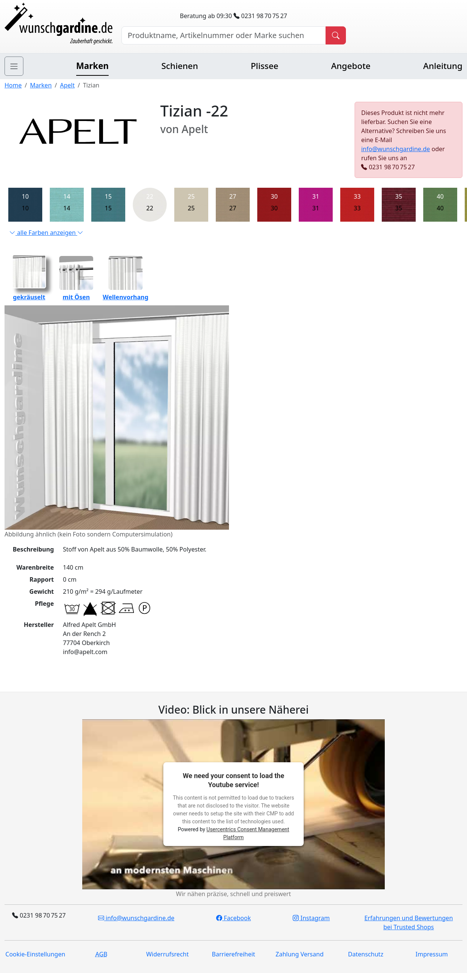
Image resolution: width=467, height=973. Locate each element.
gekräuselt (29, 292)
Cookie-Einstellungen (35, 954)
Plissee (264, 66)
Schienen (179, 66)
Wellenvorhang (125, 292)
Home (13, 85)
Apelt (67, 85)
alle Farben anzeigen (46, 232)
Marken (92, 66)
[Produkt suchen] (336, 35)
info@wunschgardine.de (395, 149)
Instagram (311, 918)
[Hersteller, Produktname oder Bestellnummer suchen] (223, 35)
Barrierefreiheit (233, 954)
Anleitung (442, 66)
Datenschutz (365, 954)
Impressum (432, 954)
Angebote (350, 66)
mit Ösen (76, 292)
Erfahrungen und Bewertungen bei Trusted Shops (408, 922)
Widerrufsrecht (167, 954)
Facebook (233, 918)
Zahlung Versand (300, 954)
